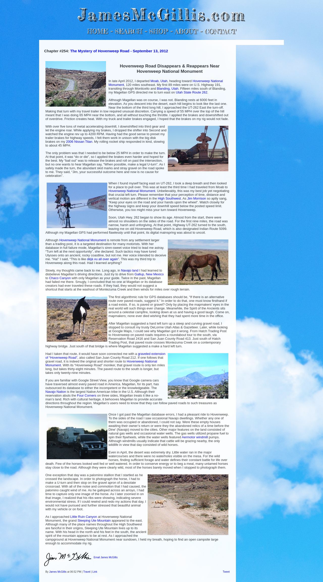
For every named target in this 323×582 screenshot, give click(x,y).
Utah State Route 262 (191, 92)
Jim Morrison (196, 198)
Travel (86, 571)
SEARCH (128, 31)
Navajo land (130, 270)
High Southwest (169, 198)
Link (94, 571)
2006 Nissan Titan (79, 141)
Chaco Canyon (60, 278)
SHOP (158, 31)
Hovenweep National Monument (132, 191)
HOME (97, 31)
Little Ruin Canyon (83, 517)
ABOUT (186, 31)
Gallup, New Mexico (149, 274)
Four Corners (86, 395)
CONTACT (220, 31)
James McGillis (58, 571)
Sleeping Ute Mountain (94, 520)
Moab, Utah (158, 81)
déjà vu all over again (102, 259)
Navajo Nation (55, 392)
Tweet (226, 571)
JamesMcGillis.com (161, 14)
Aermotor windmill (195, 437)
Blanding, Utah (167, 88)
